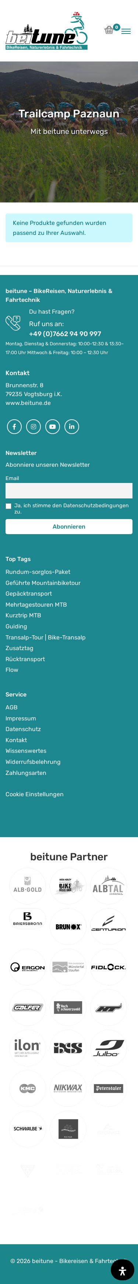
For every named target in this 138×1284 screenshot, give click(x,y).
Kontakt (16, 740)
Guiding (16, 626)
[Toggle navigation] (126, 31)
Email (12, 478)
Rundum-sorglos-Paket (38, 571)
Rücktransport (25, 659)
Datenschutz (23, 729)
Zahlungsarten (26, 772)
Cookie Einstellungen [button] (35, 794)
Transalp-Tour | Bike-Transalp (46, 637)
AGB (12, 707)
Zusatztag (19, 648)
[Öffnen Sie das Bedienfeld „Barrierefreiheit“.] (122, 1269)
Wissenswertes (26, 750)
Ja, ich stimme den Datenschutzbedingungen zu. (71, 508)
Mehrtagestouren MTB (36, 604)
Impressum (21, 718)
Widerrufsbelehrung (33, 761)
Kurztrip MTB (23, 615)
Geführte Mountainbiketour (43, 582)
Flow (12, 669)
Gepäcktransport (29, 593)
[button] (109, 32)
